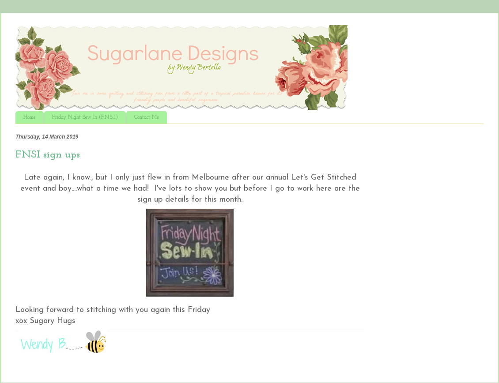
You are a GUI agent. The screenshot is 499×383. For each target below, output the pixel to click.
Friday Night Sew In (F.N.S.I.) (85, 117)
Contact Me (146, 117)
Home (29, 117)
